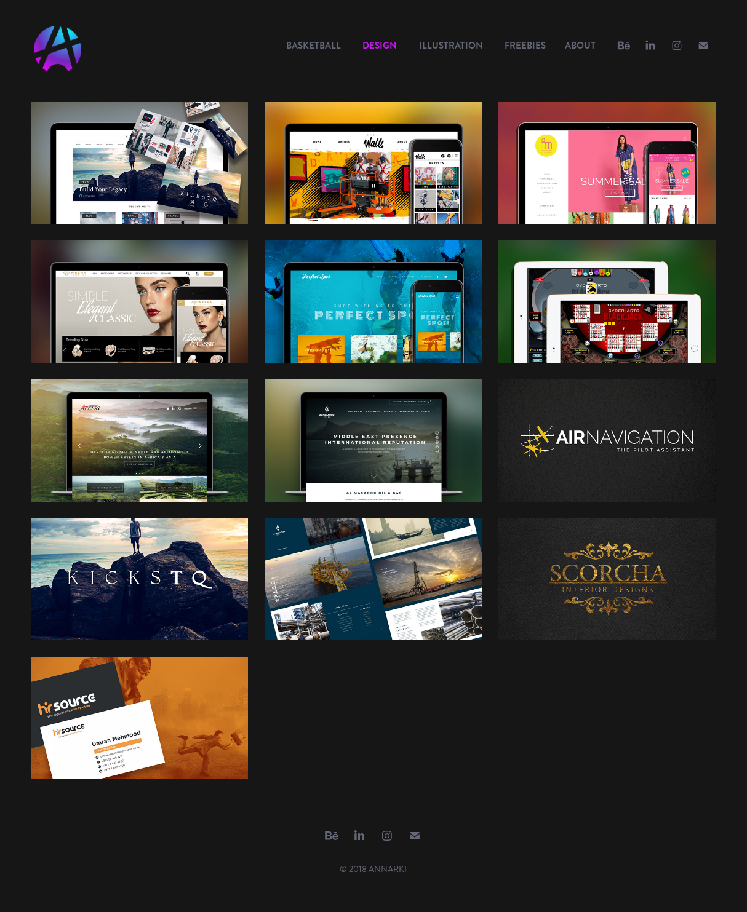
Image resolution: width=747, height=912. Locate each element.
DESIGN (379, 45)
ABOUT (580, 45)
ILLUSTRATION (451, 45)
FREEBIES (525, 45)
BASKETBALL (313, 45)
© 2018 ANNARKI (373, 869)
